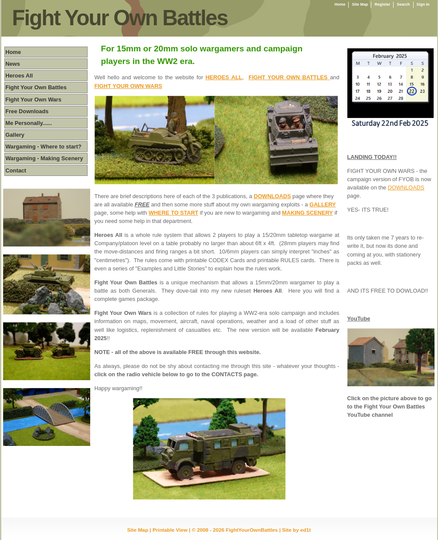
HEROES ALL (224, 77)
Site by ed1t (296, 530)
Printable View (170, 530)
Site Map (360, 4)
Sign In (423, 4)
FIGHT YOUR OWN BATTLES (289, 77)
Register (382, 4)
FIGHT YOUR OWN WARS (128, 86)
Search (403, 4)
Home (339, 4)
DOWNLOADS (406, 187)
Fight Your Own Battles (120, 18)
